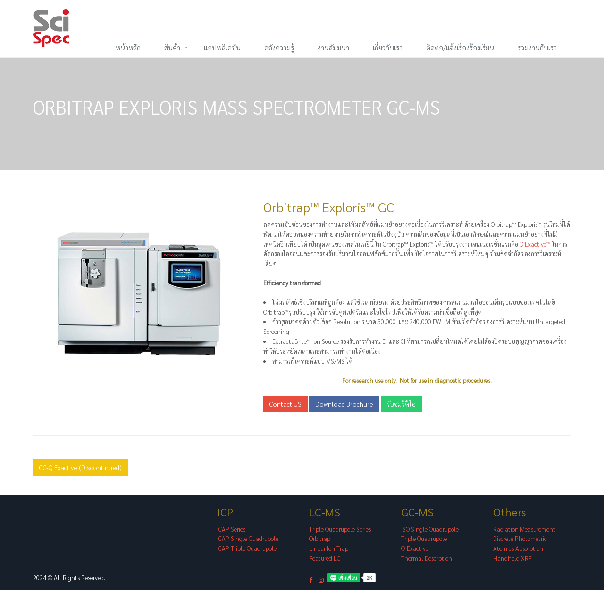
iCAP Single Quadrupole (247, 538)
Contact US (285, 403)
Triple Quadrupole (424, 538)
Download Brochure (344, 403)
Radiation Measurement (524, 529)
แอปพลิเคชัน (222, 47)
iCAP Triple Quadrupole (247, 548)
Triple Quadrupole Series (340, 529)
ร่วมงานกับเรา (537, 47)
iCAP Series (231, 529)
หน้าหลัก (128, 47)
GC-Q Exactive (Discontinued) (80, 467)
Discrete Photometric (520, 538)
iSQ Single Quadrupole (430, 529)
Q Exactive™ (536, 244)
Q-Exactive (414, 548)
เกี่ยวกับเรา (388, 47)
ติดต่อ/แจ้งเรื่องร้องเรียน (460, 47)
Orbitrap (319, 538)
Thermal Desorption (426, 558)
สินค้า (172, 47)
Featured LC (324, 558)
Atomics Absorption (518, 548)
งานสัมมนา (333, 47)
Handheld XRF (512, 558)
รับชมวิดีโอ (401, 403)
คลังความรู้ (279, 47)
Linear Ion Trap (328, 548)
